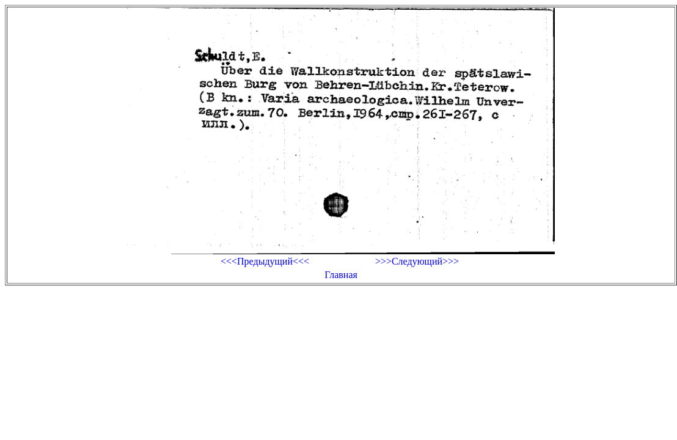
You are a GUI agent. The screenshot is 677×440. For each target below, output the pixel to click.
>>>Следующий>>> (417, 261)
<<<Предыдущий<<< (265, 261)
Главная (340, 275)
